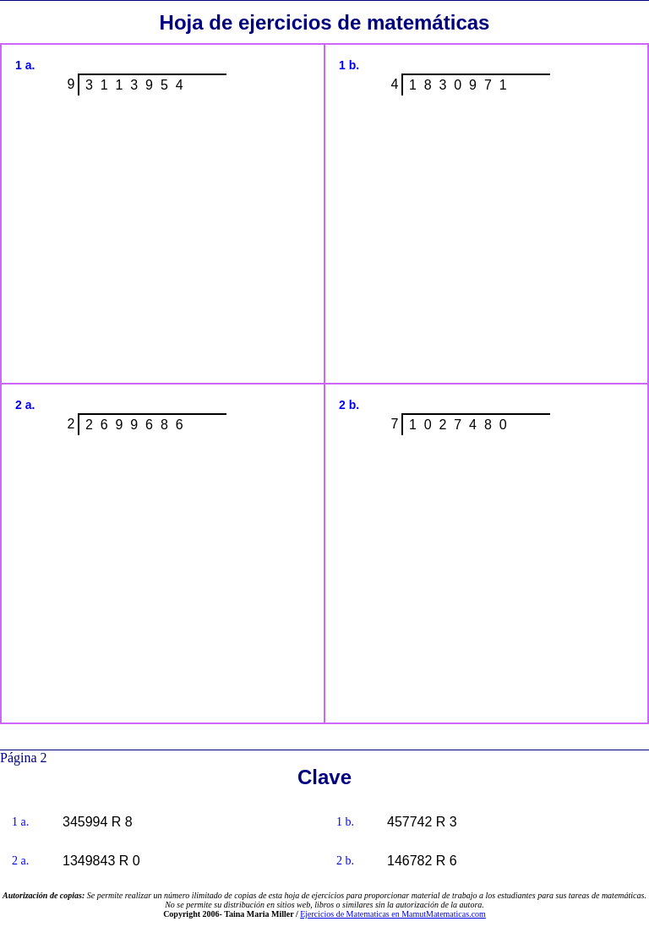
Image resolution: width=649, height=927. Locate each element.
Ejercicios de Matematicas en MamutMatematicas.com (393, 914)
